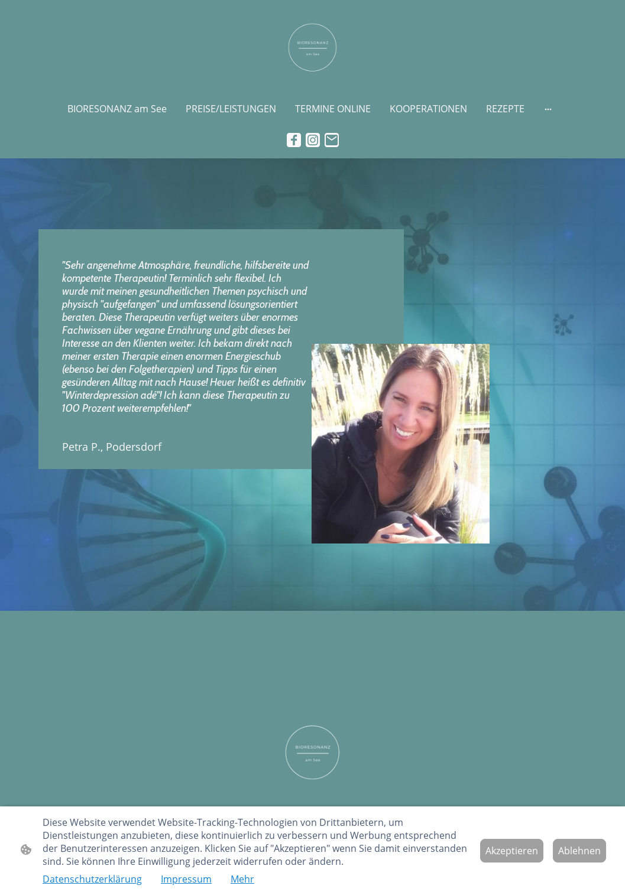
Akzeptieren (511, 850)
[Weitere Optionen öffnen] (548, 108)
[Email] (332, 140)
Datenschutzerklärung (92, 879)
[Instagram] (313, 140)
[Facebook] (294, 140)
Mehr (242, 879)
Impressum (186, 879)
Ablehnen (579, 850)
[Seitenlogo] (312, 48)
